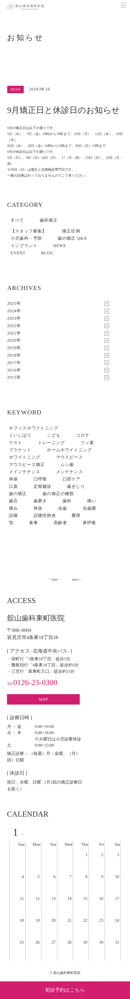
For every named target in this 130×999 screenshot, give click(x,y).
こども (53, 435)
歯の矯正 (18, 493)
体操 (13, 479)
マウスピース (69, 457)
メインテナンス (24, 472)
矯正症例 (71, 231)
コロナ (82, 435)
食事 (33, 523)
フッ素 (87, 442)
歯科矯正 (49, 220)
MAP (43, 699)
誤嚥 (13, 515)
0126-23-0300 (32, 682)
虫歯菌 (89, 508)
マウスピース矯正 (27, 464)
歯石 (13, 501)
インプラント (24, 245)
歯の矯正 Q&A (72, 238)
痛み (13, 508)
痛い (91, 501)
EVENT (18, 253)
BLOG (47, 253)
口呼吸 (40, 479)
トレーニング (51, 442)
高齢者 (60, 523)
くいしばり (20, 435)
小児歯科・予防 (26, 238)
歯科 (67, 501)
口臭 (13, 486)
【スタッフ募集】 (28, 231)
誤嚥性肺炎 (45, 515)
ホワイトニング (24, 457)
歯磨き (40, 501)
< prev (53, 579)
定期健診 (43, 486)
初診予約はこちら (65, 990)
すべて (17, 220)
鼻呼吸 (89, 523)
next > (76, 579)
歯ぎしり (76, 486)
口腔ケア (72, 479)
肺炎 (38, 508)
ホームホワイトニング (69, 450)
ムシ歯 (67, 464)
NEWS (59, 245)
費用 (75, 515)
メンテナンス (69, 472)
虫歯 (62, 508)
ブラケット (20, 450)
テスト (15, 442)
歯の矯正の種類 (58, 493)
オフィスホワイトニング (33, 428)
